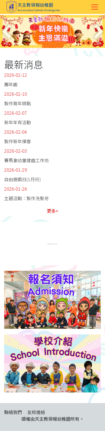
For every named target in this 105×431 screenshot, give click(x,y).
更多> (52, 210)
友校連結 (36, 412)
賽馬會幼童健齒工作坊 (26, 160)
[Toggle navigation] (94, 7)
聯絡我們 (13, 412)
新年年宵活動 (17, 122)
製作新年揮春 (17, 141)
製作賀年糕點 (17, 103)
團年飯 (11, 84)
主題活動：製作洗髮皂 (26, 198)
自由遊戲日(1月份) (22, 179)
